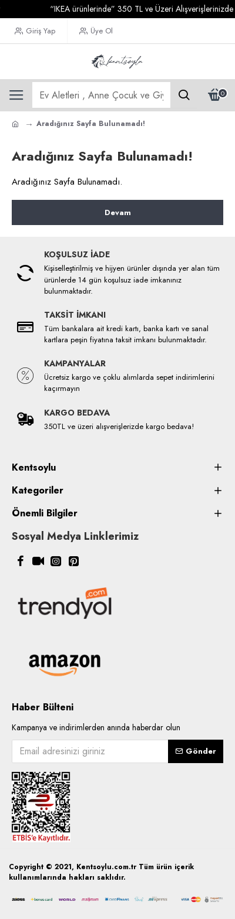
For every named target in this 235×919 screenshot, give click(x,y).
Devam (118, 212)
